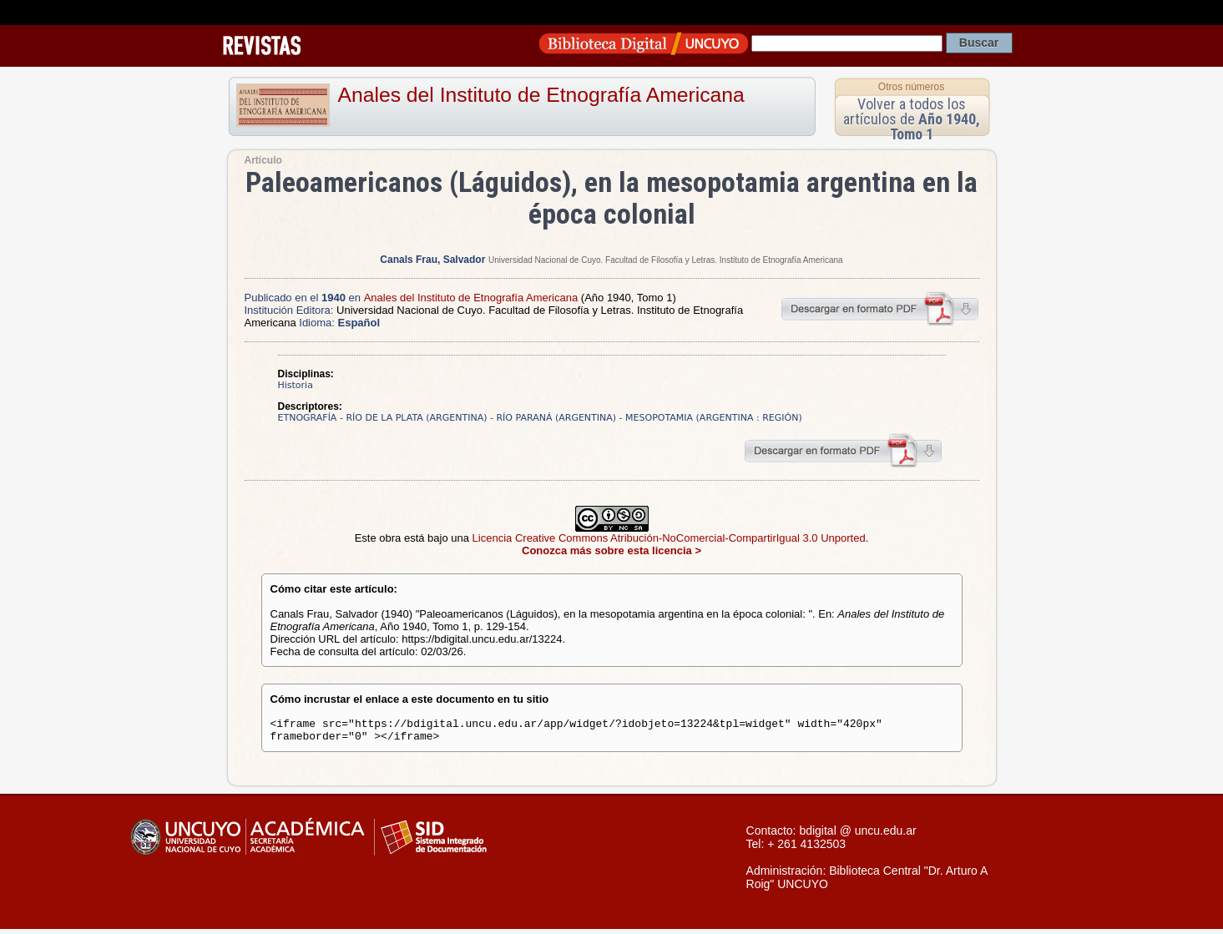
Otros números (911, 87)
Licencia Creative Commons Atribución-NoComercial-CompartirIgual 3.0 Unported (669, 538)
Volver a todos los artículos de (911, 119)
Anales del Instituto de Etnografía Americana (541, 94)
